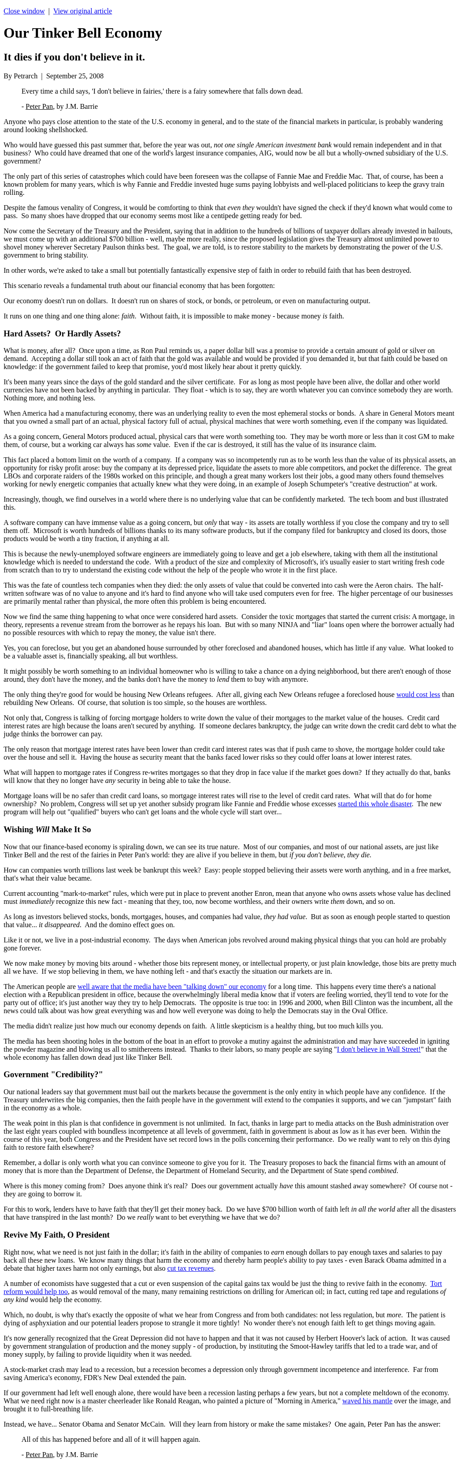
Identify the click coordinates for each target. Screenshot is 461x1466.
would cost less (418, 694)
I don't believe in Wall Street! (379, 1049)
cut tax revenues (190, 1268)
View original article (82, 11)
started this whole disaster (375, 804)
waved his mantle (367, 1401)
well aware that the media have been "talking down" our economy (171, 986)
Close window (24, 11)
